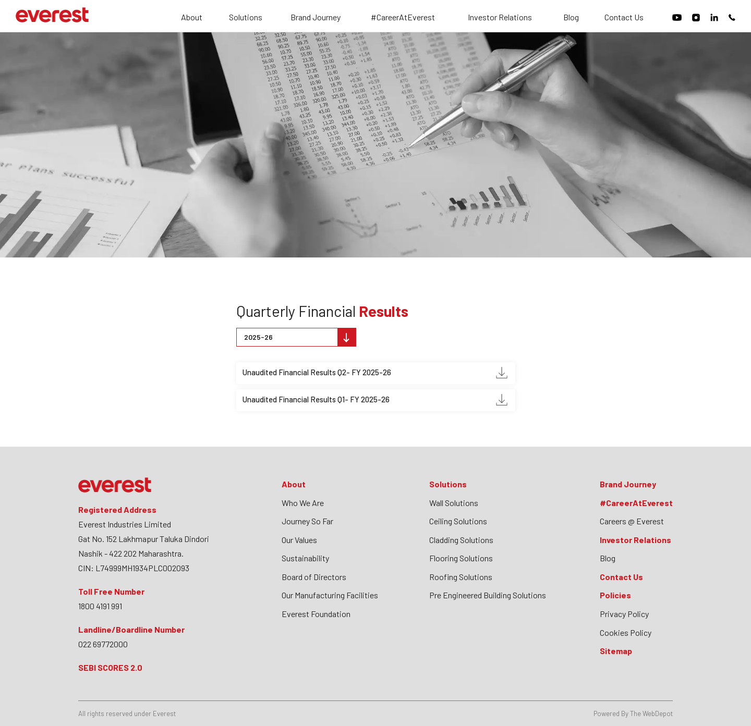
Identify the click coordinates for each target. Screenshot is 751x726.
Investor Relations (500, 17)
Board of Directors (314, 577)
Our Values (299, 540)
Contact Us (624, 17)
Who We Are (303, 503)
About (191, 17)
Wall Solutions (453, 503)
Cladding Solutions (461, 540)
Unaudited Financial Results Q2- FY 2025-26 (375, 372)
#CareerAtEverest (403, 17)
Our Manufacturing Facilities (330, 595)
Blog (571, 17)
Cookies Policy (625, 632)
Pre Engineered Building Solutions (487, 595)
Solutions (245, 17)
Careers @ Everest (632, 521)
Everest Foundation (316, 614)
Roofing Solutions (460, 577)
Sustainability (305, 558)
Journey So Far (307, 521)
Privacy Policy (624, 614)
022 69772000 (103, 644)
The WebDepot (651, 713)
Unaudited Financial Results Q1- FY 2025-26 (375, 399)
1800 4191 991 (100, 606)
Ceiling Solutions (458, 521)
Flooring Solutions (461, 558)
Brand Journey (315, 17)
